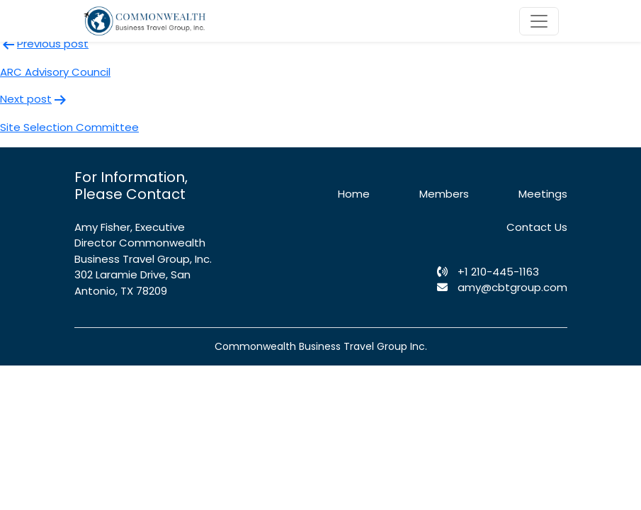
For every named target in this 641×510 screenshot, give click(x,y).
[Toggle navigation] (539, 21)
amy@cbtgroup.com (502, 287)
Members (444, 193)
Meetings (542, 193)
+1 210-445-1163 (488, 271)
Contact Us (536, 227)
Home (354, 193)
